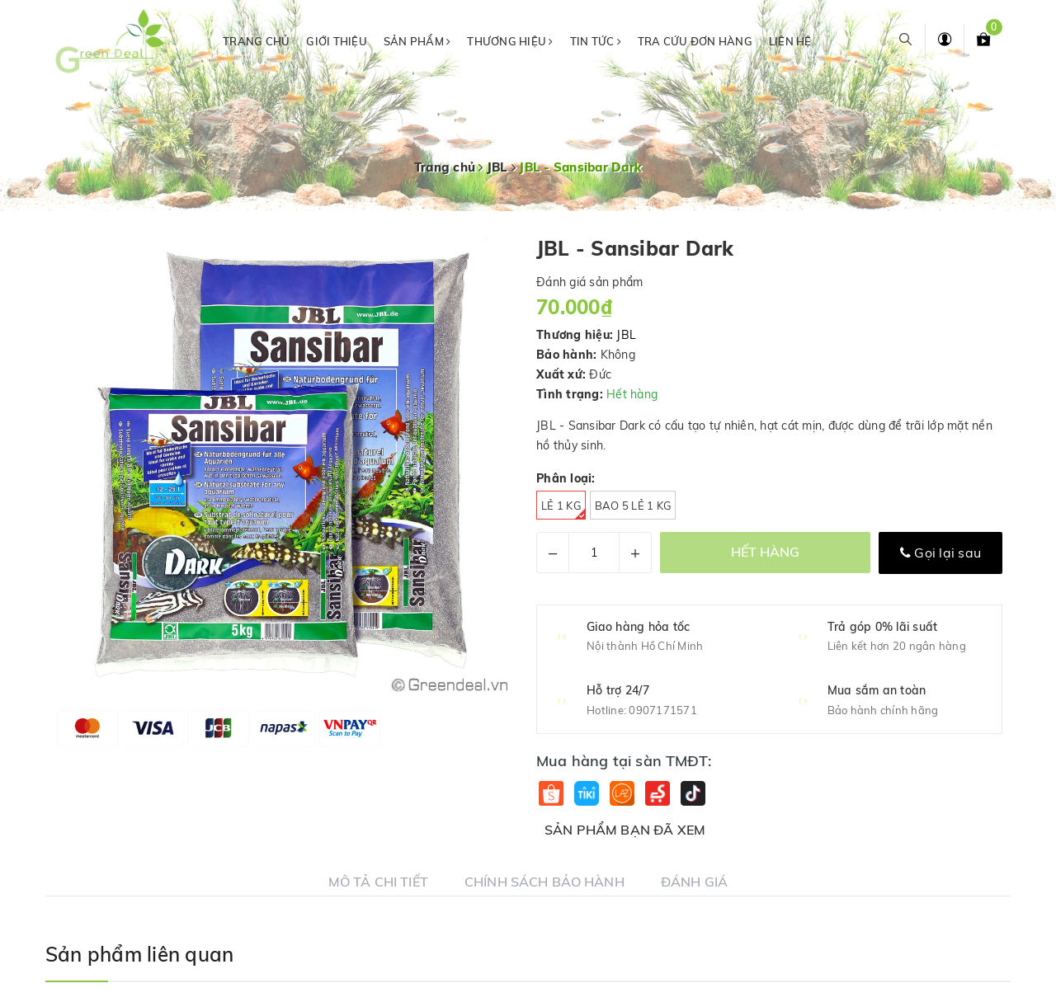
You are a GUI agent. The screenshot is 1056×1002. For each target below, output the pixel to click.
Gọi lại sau (940, 552)
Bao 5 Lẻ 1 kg (633, 505)
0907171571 (663, 710)
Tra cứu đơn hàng (695, 41)
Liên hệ (790, 41)
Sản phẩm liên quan (139, 954)
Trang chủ (256, 41)
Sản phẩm (417, 41)
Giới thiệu (336, 41)
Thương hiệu (510, 41)
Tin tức (595, 41)
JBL (626, 334)
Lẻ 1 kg (563, 509)
